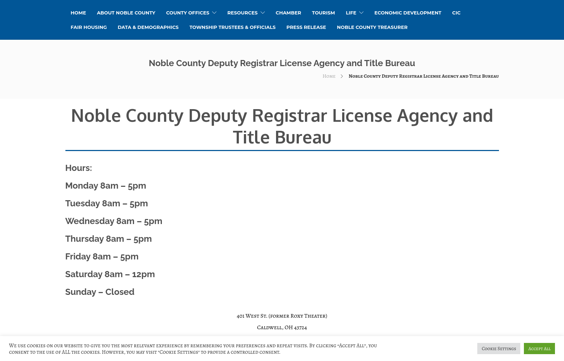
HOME (78, 13)
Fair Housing (89, 27)
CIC (456, 13)
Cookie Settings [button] (499, 348)
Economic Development (407, 13)
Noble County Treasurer (372, 27)
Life (351, 13)
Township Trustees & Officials (232, 27)
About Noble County (126, 13)
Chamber (288, 13)
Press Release (306, 27)
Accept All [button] (539, 348)
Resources (242, 13)
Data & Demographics (148, 27)
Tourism (323, 13)
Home (329, 76)
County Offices (187, 13)
